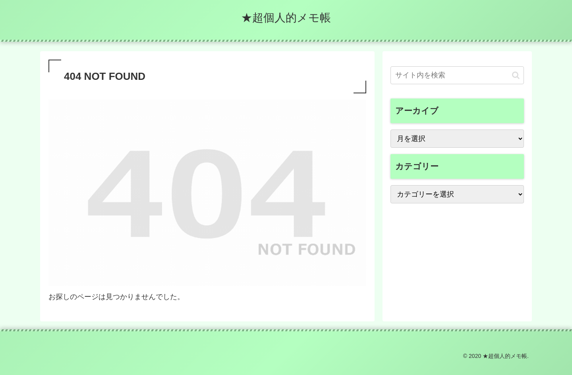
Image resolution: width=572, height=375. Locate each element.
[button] (516, 75)
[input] (457, 75)
